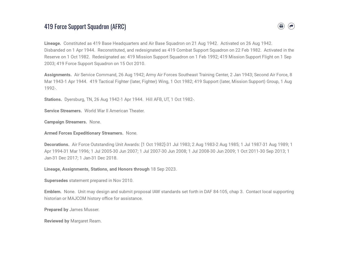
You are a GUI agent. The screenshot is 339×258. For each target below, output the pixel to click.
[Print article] (281, 26)
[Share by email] (291, 26)
